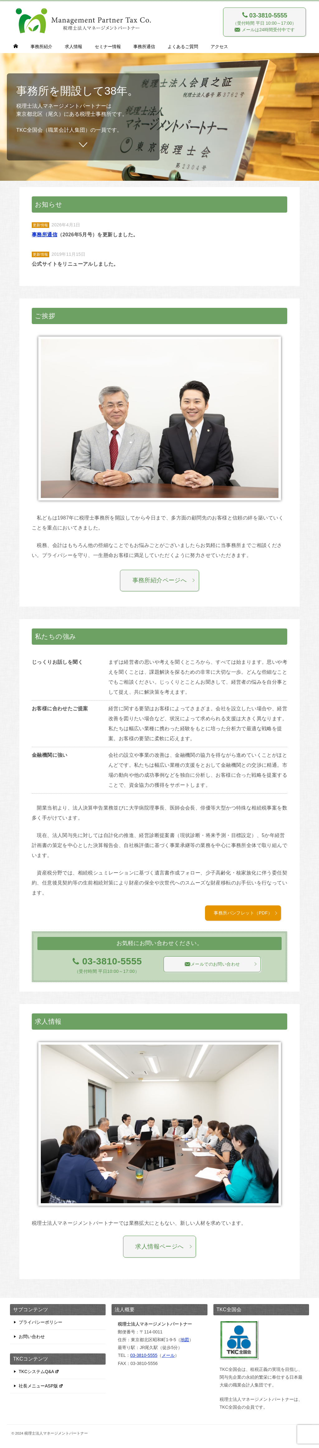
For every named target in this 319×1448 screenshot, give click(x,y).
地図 (184, 1339)
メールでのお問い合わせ (220, 964)
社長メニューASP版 (41, 1385)
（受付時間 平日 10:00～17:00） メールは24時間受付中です (264, 22)
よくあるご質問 (183, 46)
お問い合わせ (32, 1336)
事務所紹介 (41, 46)
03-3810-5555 (143, 1355)
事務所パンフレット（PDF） (246, 912)
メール (168, 1355)
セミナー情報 (108, 46)
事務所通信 (144, 46)
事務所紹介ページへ (164, 580)
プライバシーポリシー (40, 1322)
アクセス (219, 46)
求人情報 (73, 46)
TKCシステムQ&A (39, 1371)
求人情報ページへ (164, 1246)
